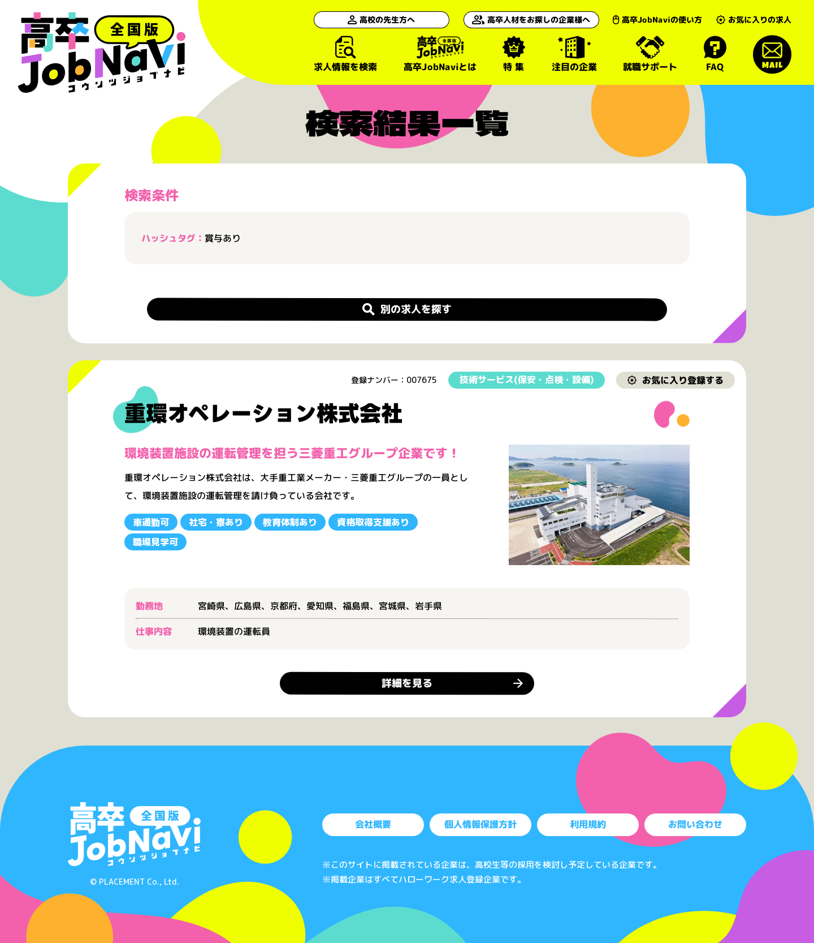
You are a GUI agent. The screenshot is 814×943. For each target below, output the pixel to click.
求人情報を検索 (345, 54)
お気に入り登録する (675, 379)
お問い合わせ (695, 825)
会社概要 (373, 825)
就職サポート (650, 54)
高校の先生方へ (381, 19)
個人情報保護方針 (480, 825)
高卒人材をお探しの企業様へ (531, 19)
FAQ (714, 54)
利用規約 (588, 825)
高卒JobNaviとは (439, 54)
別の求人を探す (407, 309)
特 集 (514, 54)
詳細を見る (407, 683)
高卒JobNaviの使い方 (657, 19)
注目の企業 (573, 54)
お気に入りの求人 (753, 19)
